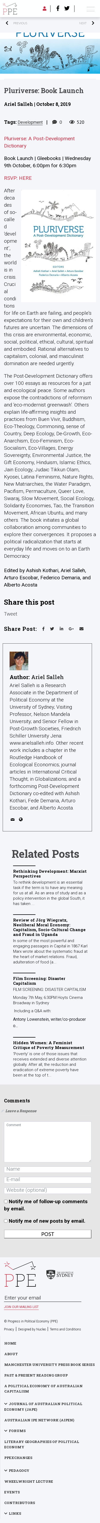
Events (12, 1492)
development (30, 122)
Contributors (19, 1502)
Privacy (9, 1329)
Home (10, 1343)
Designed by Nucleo (32, 1329)
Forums (17, 1430)
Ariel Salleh (47, 676)
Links (15, 1513)
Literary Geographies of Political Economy (41, 1444)
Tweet (10, 613)
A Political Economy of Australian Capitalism (43, 1389)
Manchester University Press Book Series (49, 1364)
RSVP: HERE (18, 178)
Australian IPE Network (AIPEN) (39, 1420)
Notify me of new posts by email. (47, 1221)
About (11, 1353)
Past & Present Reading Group (36, 1375)
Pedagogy (19, 1470)
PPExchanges (18, 1457)
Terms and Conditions (65, 1329)
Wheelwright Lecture (28, 1481)
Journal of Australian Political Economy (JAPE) (43, 1406)
